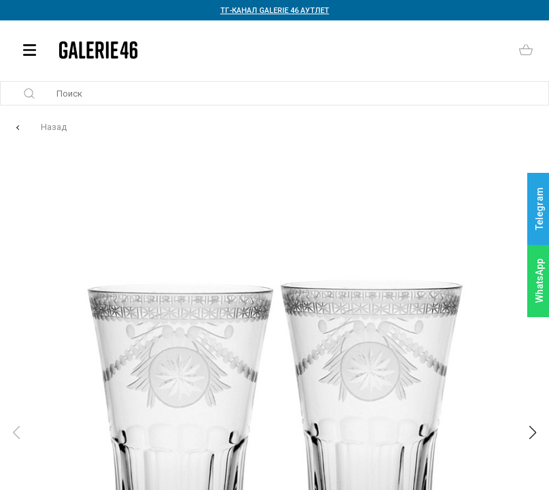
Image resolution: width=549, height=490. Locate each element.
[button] (532, 432)
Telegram (539, 209)
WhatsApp (539, 281)
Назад (54, 127)
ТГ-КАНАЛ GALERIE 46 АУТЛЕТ (274, 10)
